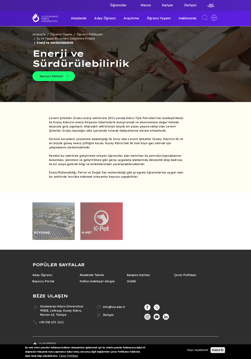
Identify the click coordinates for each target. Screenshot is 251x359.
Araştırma (131, 18)
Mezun (146, 5)
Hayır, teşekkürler (197, 350)
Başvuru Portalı (43, 281)
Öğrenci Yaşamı (159, 18)
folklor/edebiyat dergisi (97, 281)
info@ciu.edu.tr (114, 307)
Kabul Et (217, 350)
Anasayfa (39, 34)
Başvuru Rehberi (51, 76)
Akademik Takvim (92, 275)
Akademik (78, 18)
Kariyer (167, 5)
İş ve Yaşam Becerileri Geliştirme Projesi (66, 38)
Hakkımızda (187, 18)
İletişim (190, 5)
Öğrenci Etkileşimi (89, 34)
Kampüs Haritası (138, 275)
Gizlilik (131, 281)
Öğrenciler (118, 5)
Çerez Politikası (185, 275)
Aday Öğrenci (105, 18)
